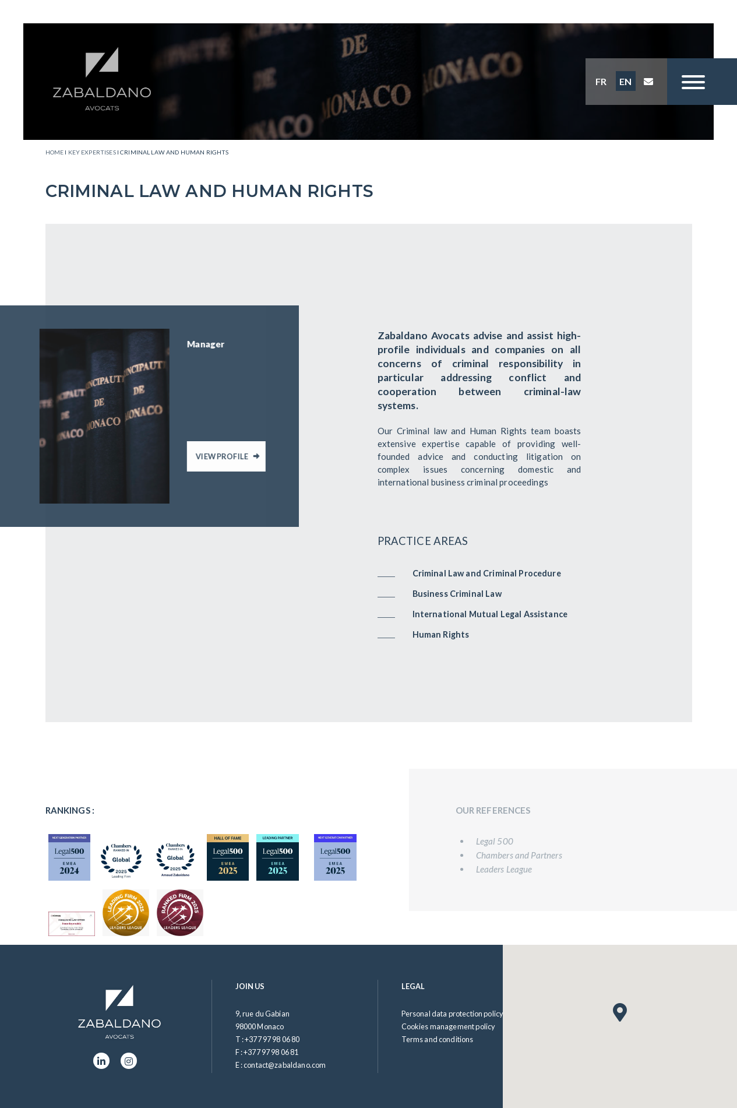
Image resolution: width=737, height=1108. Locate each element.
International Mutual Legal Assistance (490, 614)
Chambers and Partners (529, 855)
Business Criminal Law (457, 594)
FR (600, 81)
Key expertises (92, 152)
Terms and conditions (437, 1039)
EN (625, 81)
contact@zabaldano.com (285, 1065)
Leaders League (514, 869)
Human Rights (441, 634)
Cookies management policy (448, 1026)
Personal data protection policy (452, 1013)
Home (54, 152)
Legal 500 (505, 841)
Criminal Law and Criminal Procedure (486, 573)
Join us (250, 986)
